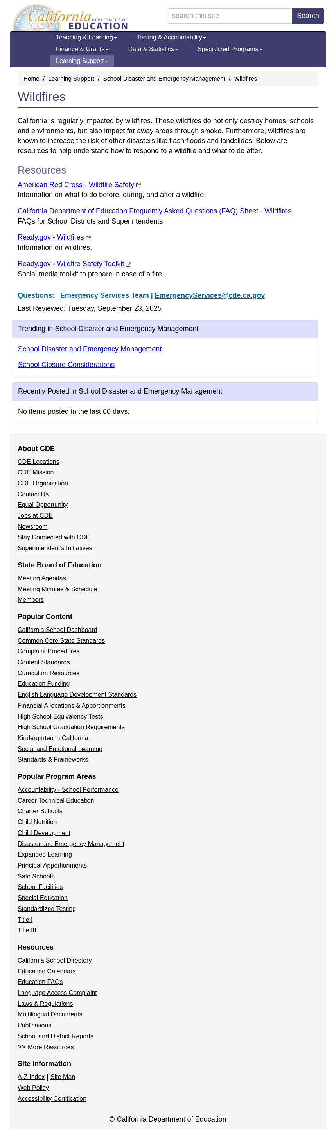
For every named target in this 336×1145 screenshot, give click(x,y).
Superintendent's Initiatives (55, 548)
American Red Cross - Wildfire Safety (79, 185)
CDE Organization (43, 483)
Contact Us (33, 494)
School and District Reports (55, 1036)
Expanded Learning (45, 854)
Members (31, 599)
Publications (34, 1025)
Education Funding (44, 683)
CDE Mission (36, 472)
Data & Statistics (153, 49)
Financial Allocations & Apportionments (72, 705)
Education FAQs (40, 982)
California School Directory (55, 960)
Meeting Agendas (42, 578)
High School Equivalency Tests (60, 716)
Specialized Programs (230, 49)
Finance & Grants (82, 49)
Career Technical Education (56, 800)
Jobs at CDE (35, 515)
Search (308, 16)
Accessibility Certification (52, 1098)
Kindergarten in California (53, 738)
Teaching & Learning (86, 37)
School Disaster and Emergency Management (164, 78)
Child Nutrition (37, 822)
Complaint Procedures (48, 651)
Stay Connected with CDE (54, 537)
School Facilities (40, 887)
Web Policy (33, 1087)
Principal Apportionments (52, 865)
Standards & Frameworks (53, 759)
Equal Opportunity (43, 504)
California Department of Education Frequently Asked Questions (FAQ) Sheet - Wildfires (154, 211)
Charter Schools (40, 811)
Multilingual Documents (50, 1014)
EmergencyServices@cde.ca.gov (210, 295)
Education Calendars (47, 971)
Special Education (43, 898)
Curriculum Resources (48, 673)
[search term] (229, 16)
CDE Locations (38, 461)
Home (31, 78)
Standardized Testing (47, 908)
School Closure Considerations (66, 365)
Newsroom (32, 526)
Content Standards (44, 662)
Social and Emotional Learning (60, 749)
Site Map (62, 1076)
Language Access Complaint (57, 992)
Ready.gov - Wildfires (54, 237)
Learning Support (82, 60)
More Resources (51, 1047)
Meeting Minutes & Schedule (57, 589)
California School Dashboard (57, 629)
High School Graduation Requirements (71, 727)
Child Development (44, 833)
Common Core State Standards (61, 640)
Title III (27, 930)
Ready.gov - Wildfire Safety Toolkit (74, 264)
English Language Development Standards (77, 694)
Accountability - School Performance (68, 789)
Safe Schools (36, 876)
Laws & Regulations (45, 1003)
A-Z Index (31, 1076)
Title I (25, 919)
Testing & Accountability (171, 37)
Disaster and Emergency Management (71, 844)
